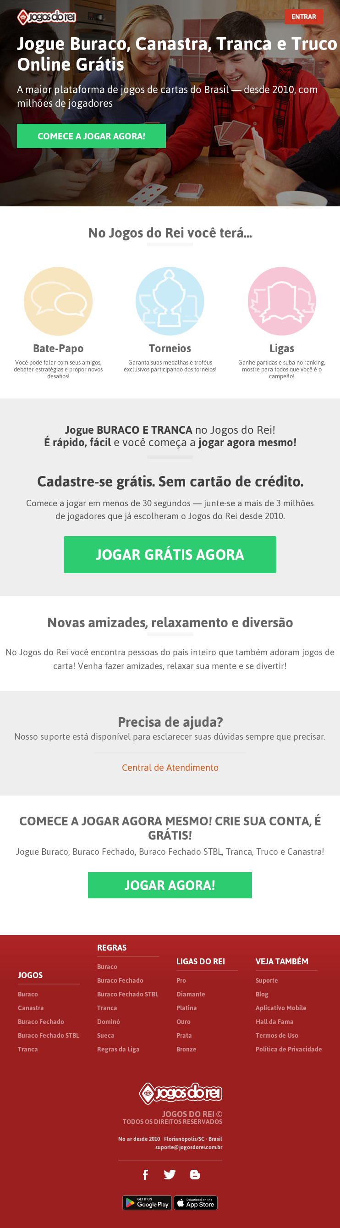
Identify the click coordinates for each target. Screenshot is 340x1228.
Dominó (108, 1021)
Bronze (186, 1049)
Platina (186, 1008)
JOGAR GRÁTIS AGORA (170, 554)
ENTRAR (303, 17)
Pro (181, 980)
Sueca (106, 1035)
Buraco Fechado (41, 1021)
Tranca (28, 1049)
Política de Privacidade (289, 1049)
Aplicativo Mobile (281, 1008)
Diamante (190, 994)
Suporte (267, 980)
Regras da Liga (118, 1049)
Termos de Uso (277, 1035)
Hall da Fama (275, 1021)
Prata (184, 1035)
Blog (262, 994)
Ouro (183, 1021)
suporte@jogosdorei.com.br (188, 1147)
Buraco (28, 994)
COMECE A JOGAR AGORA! (91, 136)
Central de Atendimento (170, 767)
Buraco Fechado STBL (48, 1035)
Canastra (31, 1008)
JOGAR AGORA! (170, 885)
